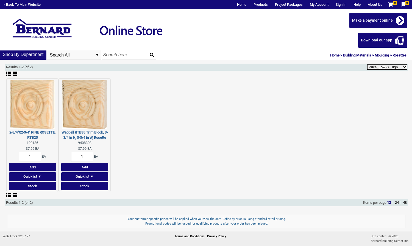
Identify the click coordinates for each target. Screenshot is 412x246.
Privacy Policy (216, 236)
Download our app (376, 40)
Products (261, 4)
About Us (375, 4)
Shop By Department (23, 54)
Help (357, 4)
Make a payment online (372, 20)
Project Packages (289, 4)
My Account (319, 4)
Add (32, 167)
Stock (32, 186)
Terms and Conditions (190, 236)
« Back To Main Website (22, 4)
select (97, 55)
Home (241, 4)
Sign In (341, 4)
